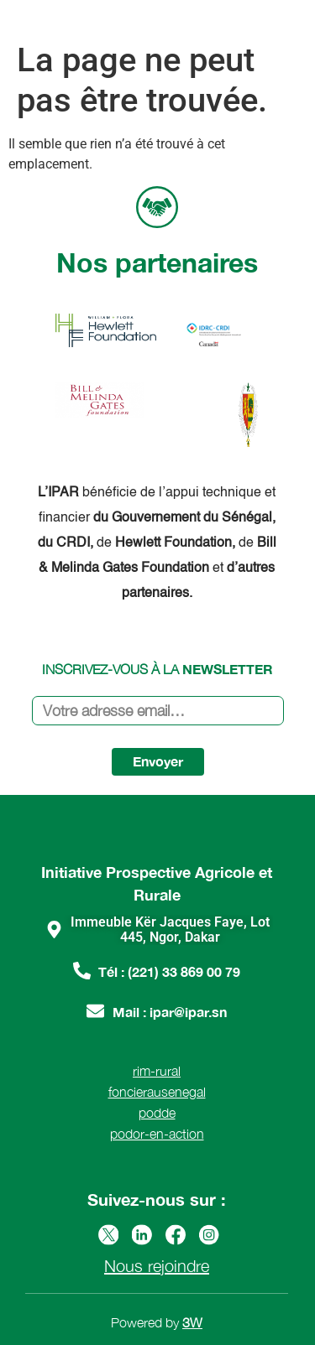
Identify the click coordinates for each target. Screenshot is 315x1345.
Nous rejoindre (156, 1265)
